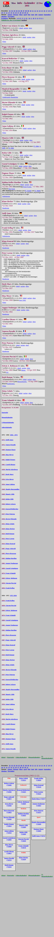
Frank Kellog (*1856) (38, 779)
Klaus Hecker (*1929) (23, 858)
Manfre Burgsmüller (10, 489)
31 (27, 13)
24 (11, 13)
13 (37, 11)
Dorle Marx (7, 474)
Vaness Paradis (9, 445)
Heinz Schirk (8, 524)
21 (4, 13)
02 (12, 11)
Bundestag (5, 208)
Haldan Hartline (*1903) (23, 814)
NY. (7, 372)
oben (30, 28)
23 (9, 13)
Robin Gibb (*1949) (23, 833)
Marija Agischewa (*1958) (9, 791)
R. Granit (28, 191)
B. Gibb (11, 148)
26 (16, 13)
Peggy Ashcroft (9, 548)
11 (33, 11)
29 (23, 13)
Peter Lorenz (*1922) (38, 793)
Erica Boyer (8, 479)
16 (44, 11)
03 (14, 11)
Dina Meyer (8, 455)
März (21, 14)
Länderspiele (6, 97)
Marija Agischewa (10, 469)
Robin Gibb (7, 499)
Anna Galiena (8, 484)
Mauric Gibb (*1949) (23, 826)
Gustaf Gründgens (10, 568)
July (36, 14)
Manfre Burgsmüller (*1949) (39, 823)
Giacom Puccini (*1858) (23, 840)
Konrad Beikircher (10, 509)
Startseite (5, 412)
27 (18, 13)
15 (42, 11)
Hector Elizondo (9, 519)
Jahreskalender (7, 427)
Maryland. (12, 189)
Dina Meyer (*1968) (9, 845)
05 (19, 11)
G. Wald (37, 191)
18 (49, 11)
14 (40, 11)
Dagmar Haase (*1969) (39, 830)
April (25, 14)
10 (30, 11)
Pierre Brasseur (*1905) (9, 811)
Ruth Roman (8, 534)
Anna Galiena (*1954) (9, 832)
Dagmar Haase (8, 450)
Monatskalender (7, 417)
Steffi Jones (7, 440)
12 (35, 11)
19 (51, 11)
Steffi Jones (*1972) (38, 836)
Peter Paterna (8, 514)
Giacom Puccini (9, 583)
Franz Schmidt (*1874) (23, 847)
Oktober (4, 16)
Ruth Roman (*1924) (9, 866)
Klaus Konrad (8, 543)
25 (13, 13)
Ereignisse (4, 18)
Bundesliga (14, 97)
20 (2, 13)
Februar (15, 14)
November (11, 16)
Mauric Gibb (8, 494)
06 (21, 11)
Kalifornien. (11, 384)
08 (26, 11)
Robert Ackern (9, 504)
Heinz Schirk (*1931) (23, 779)
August (40, 14)
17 (46, 11)
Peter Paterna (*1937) (38, 811)
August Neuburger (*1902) (38, 804)
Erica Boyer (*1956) (9, 804)
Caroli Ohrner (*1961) (9, 852)
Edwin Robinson (9, 578)
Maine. (23, 370)
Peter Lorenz (8, 538)
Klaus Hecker (8, 529)
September (47, 14)
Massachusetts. (22, 381)
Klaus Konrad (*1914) (38, 786)
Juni (32, 14)
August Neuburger (10, 563)
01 (10, 11)
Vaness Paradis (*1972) (9, 859)
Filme (4, 41)
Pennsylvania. (27, 187)
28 (20, 13)
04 (16, 11)
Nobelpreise (6, 196)
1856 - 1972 (14, 435)
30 (25, 13)
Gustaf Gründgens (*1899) (9, 839)
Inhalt (21, 28)
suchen (26, 28)
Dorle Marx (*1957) (38, 799)
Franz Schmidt (9, 573)
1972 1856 (13, 595)
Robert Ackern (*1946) (9, 784)
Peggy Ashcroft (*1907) (9, 798)
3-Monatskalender (8, 422)
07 (23, 11)
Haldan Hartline (9, 558)
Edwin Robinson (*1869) (23, 803)
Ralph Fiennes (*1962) (9, 825)
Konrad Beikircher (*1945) (23, 791)
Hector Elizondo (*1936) (9, 818)
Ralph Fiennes (8, 459)
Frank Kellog (8, 588)
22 (6, 13)
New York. (22, 300)
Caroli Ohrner (8, 464)
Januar (9, 14)
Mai (29, 14)
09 (28, 11)
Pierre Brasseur (9, 553)
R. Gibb (36, 146)
